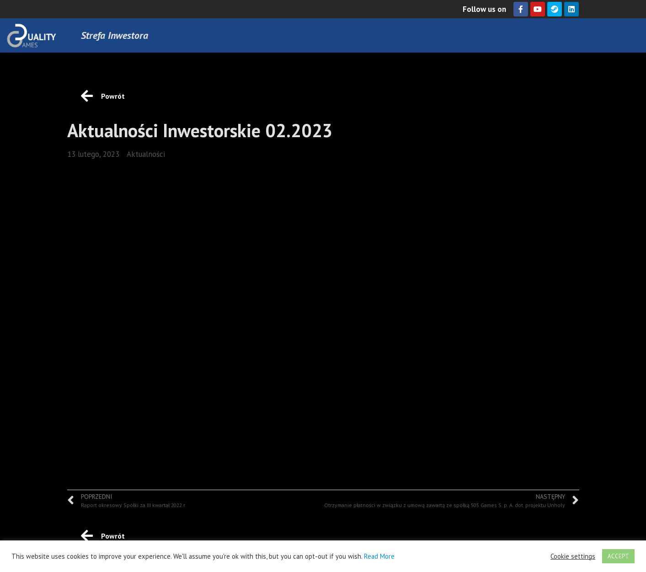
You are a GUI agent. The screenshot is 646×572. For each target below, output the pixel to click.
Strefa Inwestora (114, 35)
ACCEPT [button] (618, 556)
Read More (379, 556)
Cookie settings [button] (572, 556)
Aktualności (146, 154)
